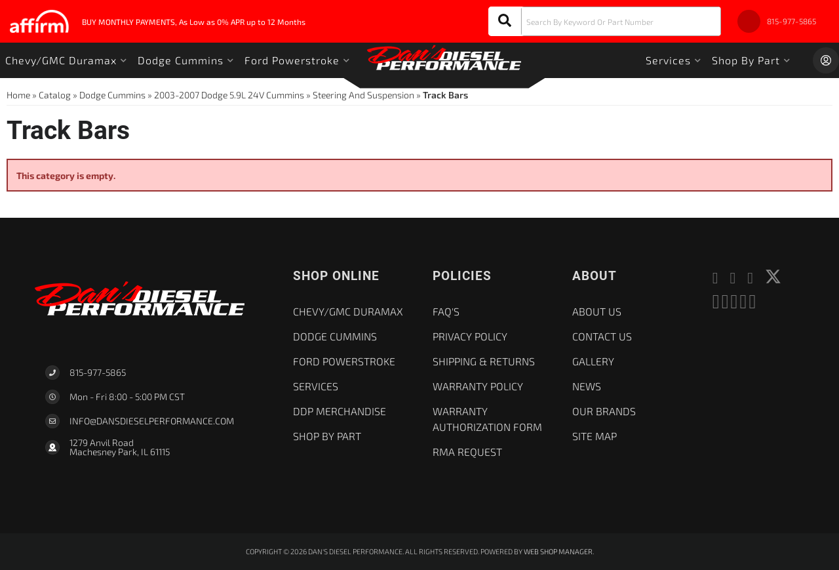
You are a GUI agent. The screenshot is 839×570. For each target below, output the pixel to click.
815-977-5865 (97, 372)
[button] (604, 21)
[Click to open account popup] (826, 60)
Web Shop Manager (558, 551)
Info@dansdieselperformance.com (151, 421)
